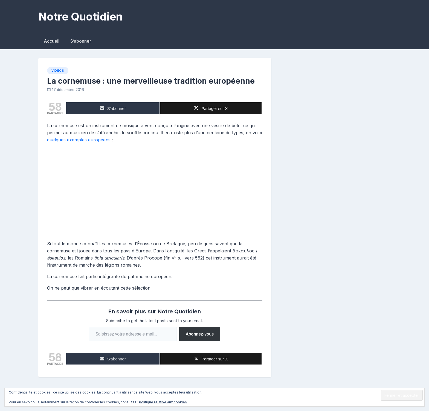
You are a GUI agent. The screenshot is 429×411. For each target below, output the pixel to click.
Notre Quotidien (80, 16)
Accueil (51, 41)
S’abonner (80, 41)
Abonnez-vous (200, 334)
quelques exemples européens (79, 139)
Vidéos (57, 70)
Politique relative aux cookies (163, 402)
